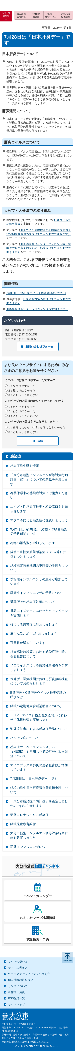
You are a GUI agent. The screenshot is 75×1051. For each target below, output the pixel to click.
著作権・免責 (16, 992)
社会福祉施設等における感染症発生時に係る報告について (39, 654)
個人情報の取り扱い (20, 979)
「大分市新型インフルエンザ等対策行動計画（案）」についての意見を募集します (39, 479)
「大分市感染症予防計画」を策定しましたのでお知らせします (39, 803)
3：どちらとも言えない (23, 395)
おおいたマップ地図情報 (37, 918)
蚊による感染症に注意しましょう (34, 624)
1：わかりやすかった (21, 406)
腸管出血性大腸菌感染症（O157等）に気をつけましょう (38, 554)
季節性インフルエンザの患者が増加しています (39, 581)
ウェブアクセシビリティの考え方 (29, 973)
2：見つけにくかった (21, 390)
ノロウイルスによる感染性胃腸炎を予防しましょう (39, 667)
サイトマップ (16, 1004)
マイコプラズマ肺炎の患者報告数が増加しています (39, 767)
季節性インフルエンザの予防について (37, 593)
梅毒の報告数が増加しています (32, 543)
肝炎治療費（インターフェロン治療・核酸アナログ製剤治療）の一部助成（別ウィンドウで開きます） (38, 247)
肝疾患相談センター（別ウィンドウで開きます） (37, 309)
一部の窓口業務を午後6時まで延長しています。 (25, 1041)
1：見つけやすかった (21, 386)
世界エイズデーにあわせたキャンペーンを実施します (39, 613)
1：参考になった (19, 427)
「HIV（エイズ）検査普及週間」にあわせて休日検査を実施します (38, 717)
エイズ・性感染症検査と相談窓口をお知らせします (39, 509)
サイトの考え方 (18, 967)
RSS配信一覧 (16, 998)
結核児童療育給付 (23, 824)
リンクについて (18, 986)
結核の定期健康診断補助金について (35, 706)
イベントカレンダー (37, 896)
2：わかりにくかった (21, 411)
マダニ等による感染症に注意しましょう (39, 520)
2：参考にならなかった (50, 427)
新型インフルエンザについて (31, 846)
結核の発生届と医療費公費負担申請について (39, 790)
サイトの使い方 (18, 961)
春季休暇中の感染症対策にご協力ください (39, 495)
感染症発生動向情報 (24, 465)
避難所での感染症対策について (32, 602)
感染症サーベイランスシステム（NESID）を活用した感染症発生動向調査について (39, 751)
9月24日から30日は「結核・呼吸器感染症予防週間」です (38, 531)
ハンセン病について (24, 738)
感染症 (15, 456)
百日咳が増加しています (27, 642)
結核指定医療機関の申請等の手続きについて (39, 568)
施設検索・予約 (37, 939)
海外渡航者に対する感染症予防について (39, 729)
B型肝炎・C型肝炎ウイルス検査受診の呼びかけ (36, 293)
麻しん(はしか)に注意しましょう (33, 633)
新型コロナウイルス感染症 (29, 815)
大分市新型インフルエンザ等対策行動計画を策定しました (39, 835)
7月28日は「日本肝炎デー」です (33, 778)
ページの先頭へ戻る (67, 957)
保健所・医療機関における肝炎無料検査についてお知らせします (39, 681)
